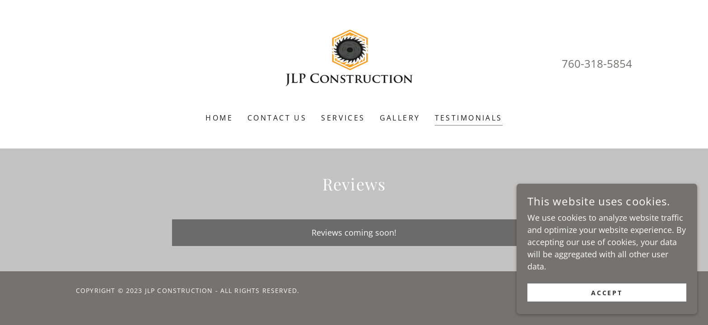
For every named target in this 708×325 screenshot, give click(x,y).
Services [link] (343, 118)
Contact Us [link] (277, 118)
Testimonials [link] (469, 118)
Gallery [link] (400, 118)
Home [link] (219, 118)
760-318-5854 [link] (597, 63)
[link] (354, 62)
